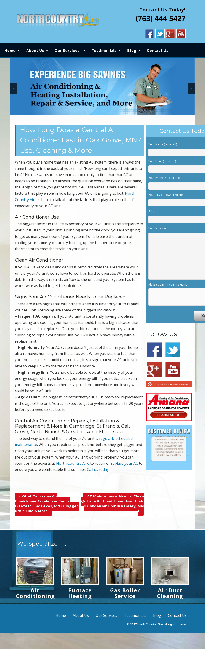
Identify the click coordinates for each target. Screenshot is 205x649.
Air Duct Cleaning (170, 593)
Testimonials (104, 50)
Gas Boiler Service (125, 593)
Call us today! (98, 469)
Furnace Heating (80, 593)
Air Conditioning (35, 593)
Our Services (67, 50)
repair (100, 463)
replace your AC (124, 463)
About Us (35, 50)
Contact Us (157, 50)
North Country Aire (72, 463)
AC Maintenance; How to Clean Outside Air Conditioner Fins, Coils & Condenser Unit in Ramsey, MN (112, 503)
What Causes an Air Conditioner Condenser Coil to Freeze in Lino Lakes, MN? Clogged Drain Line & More (47, 503)
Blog (131, 50)
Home (10, 50)
